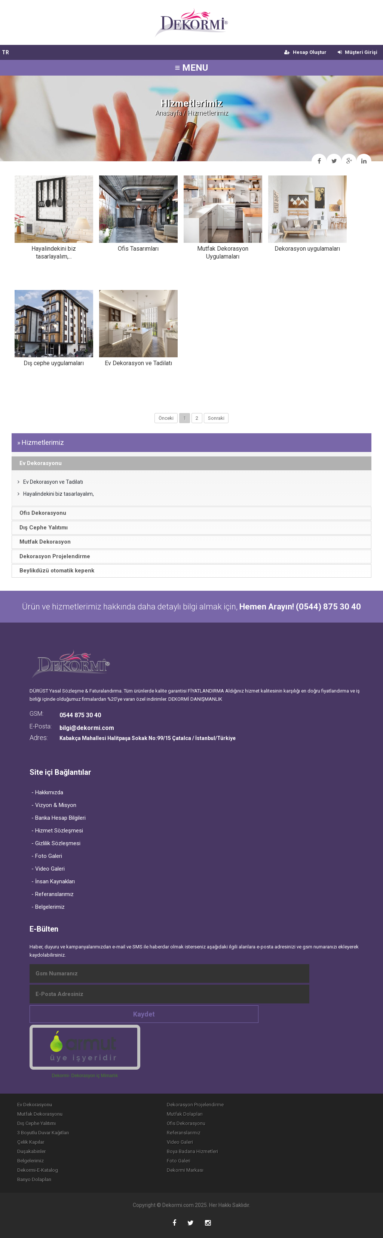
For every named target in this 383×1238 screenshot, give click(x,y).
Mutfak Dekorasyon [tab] (43, 541)
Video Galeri (180, 1142)
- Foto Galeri (46, 856)
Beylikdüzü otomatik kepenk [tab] (54, 570)
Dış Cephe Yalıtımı (36, 1123)
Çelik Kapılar (30, 1142)
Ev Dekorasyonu (34, 1104)
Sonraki (216, 418)
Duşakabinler (31, 1151)
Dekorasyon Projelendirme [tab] (52, 556)
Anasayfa (168, 113)
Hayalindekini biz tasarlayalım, (56, 494)
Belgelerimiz (30, 1161)
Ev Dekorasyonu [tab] (38, 463)
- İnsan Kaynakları (53, 881)
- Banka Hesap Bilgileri (58, 817)
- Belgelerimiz (48, 907)
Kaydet (144, 1014)
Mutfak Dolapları (185, 1114)
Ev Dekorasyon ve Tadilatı (138, 363)
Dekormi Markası (185, 1170)
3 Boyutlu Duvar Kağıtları (43, 1132)
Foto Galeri (178, 1161)
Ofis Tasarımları (138, 248)
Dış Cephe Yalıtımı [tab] (41, 527)
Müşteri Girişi (357, 52)
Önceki (166, 418)
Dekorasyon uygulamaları (307, 248)
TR (5, 52)
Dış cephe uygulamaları (54, 363)
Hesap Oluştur (305, 52)
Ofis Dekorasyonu (186, 1123)
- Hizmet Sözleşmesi (57, 830)
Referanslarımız (183, 1132)
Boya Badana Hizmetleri (192, 1151)
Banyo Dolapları (34, 1179)
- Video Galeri (48, 868)
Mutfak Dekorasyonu (39, 1114)
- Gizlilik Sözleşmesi (55, 843)
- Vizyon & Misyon (53, 805)
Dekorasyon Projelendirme (195, 1104)
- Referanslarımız (52, 894)
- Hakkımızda (47, 792)
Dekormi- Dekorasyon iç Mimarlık (85, 1075)
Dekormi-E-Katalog (37, 1170)
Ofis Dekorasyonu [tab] (40, 513)
